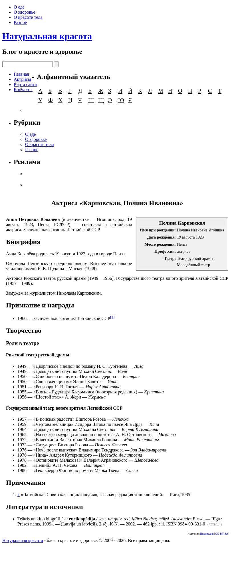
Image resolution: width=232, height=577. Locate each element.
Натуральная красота (47, 36)
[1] (112, 317)
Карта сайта (25, 84)
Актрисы (22, 79)
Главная (21, 74)
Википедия (206, 533)
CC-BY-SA (221, 533)
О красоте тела (28, 17)
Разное (20, 22)
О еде (19, 7)
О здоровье (24, 12)
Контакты (23, 89)
